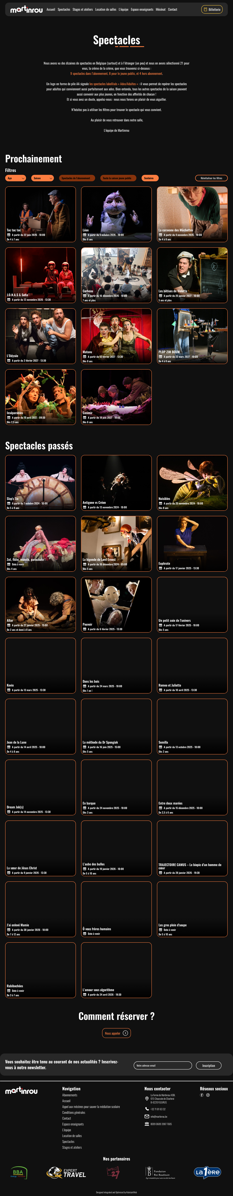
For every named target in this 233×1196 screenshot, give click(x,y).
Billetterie (212, 9)
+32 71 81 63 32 (158, 1109)
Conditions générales (73, 1112)
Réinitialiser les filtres (211, 178)
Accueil (51, 9)
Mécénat (161, 9)
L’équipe (123, 9)
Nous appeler (116, 1033)
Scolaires (149, 178)
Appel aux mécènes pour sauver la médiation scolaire (91, 1106)
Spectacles (64, 9)
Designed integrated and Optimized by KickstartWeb (116, 1192)
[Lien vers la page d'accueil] (26, 9)
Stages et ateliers (83, 9)
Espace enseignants (142, 9)
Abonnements (69, 1094)
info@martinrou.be (159, 1116)
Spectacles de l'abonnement (76, 178)
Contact (172, 9)
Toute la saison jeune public (117, 178)
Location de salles (105, 9)
